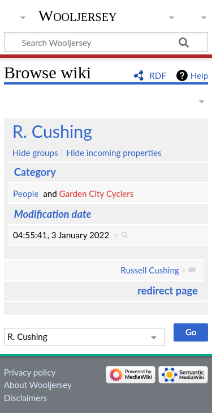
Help (199, 75)
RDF (157, 75)
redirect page (167, 290)
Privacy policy (29, 372)
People (25, 193)
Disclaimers (25, 398)
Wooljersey (77, 15)
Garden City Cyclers (96, 193)
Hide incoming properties (113, 153)
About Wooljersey (38, 385)
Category (35, 172)
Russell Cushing (149, 270)
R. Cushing (52, 131)
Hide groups (35, 153)
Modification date (53, 214)
